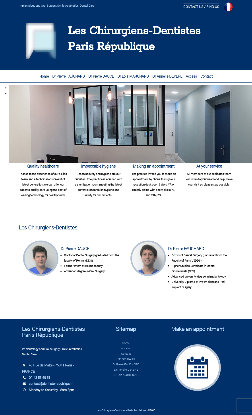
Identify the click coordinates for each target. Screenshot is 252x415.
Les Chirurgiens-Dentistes (134, 31)
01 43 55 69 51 (39, 377)
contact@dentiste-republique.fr (51, 383)
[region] (126, 90)
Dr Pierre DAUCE (101, 76)
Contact (206, 76)
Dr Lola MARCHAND (133, 76)
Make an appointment (197, 329)
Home (44, 76)
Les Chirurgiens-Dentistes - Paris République (121, 410)
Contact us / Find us (201, 6)
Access (191, 76)
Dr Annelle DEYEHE (167, 76)
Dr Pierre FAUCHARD (68, 76)
